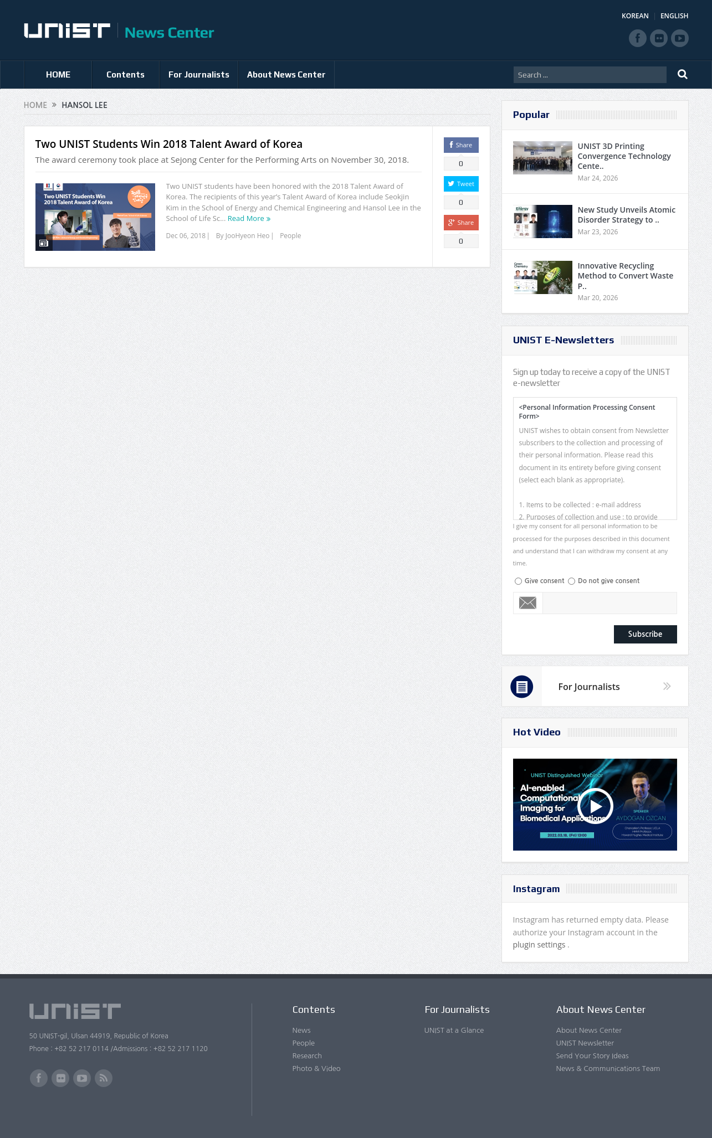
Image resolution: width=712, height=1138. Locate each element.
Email (528, 603)
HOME (58, 74)
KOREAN (635, 15)
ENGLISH (674, 15)
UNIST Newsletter (585, 1043)
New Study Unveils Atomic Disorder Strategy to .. (627, 214)
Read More (246, 218)
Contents (125, 74)
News (302, 1030)
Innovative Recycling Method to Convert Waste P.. (626, 275)
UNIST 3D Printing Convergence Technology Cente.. (624, 156)
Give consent (545, 581)
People (290, 235)
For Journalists (198, 74)
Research (307, 1055)
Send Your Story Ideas (592, 1055)
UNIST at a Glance (454, 1030)
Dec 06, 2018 (186, 235)
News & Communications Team (608, 1068)
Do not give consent (608, 581)
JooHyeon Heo (248, 235)
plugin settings (540, 944)
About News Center (286, 74)
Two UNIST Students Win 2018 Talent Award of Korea (169, 144)
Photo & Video (317, 1068)
